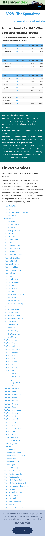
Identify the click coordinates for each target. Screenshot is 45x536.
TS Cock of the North (12, 440)
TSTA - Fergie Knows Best (13, 474)
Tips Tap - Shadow (11, 413)
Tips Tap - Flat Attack (12, 373)
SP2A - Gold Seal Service (13, 255)
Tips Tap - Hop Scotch (12, 376)
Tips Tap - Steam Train (12, 419)
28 (17, 97)
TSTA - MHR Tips (10, 504)
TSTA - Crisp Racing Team (13, 471)
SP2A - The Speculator (23, 14)
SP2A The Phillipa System (13, 318)
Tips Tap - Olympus (11, 404)
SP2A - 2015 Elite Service (13, 221)
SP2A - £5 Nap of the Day (13, 303)
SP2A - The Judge (10, 285)
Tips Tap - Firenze (10, 367)
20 (17, 84)
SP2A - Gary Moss (10, 252)
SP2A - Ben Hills (10, 236)
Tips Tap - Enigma (10, 361)
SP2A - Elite (8, 242)
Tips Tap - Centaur (11, 343)
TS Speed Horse (10, 449)
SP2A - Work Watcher (12, 300)
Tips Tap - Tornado (11, 425)
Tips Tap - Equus (10, 364)
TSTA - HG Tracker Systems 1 (15, 483)
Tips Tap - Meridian (11, 392)
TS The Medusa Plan (11, 461)
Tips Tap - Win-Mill (11, 434)
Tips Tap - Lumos (10, 385)
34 (17, 48)
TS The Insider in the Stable (14, 455)
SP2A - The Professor (12, 291)
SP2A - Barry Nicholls (12, 230)
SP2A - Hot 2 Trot (10, 261)
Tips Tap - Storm (10, 422)
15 (17, 78)
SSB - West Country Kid (12, 337)
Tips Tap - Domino (11, 352)
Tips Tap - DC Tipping (12, 349)
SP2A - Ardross (9, 227)
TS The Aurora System (12, 452)
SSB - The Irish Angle (11, 331)
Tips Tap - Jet (9, 379)
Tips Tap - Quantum (11, 407)
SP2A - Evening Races (12, 246)
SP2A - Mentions (10, 209)
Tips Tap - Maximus (11, 389)
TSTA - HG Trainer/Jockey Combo (16, 486)
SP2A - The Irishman (11, 282)
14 (17, 88)
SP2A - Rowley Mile (11, 279)
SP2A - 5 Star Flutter (11, 224)
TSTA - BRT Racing (11, 468)
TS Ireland (7, 446)
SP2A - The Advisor (11, 215)
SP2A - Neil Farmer (11, 273)
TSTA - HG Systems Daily (13, 480)
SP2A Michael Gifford (12, 309)
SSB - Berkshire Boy (11, 325)
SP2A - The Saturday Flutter (14, 294)
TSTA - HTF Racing (10, 489)
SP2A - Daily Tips (10, 206)
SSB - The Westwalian (12, 334)
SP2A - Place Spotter (11, 276)
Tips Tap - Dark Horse (12, 346)
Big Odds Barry (9, 218)
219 (17, 103)
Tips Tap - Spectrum (11, 416)
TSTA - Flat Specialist (11, 477)
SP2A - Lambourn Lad (12, 264)
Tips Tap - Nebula (10, 398)
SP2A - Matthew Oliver (12, 270)
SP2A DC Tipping (10, 306)
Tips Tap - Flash (10, 370)
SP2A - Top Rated (10, 297)
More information (22, 522)
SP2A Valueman (10, 321)
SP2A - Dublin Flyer (11, 239)
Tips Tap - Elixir (9, 358)
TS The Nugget (9, 465)
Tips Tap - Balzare (10, 340)
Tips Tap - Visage (10, 431)
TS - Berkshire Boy (11, 437)
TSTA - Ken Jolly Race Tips (13, 492)
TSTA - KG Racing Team (12, 495)
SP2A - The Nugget (11, 288)
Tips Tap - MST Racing (12, 395)
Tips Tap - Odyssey (11, 401)
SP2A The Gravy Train (12, 315)
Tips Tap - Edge (9, 355)
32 (17, 91)
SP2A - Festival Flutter (12, 249)
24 (17, 100)
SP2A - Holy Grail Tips (12, 258)
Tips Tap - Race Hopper (13, 410)
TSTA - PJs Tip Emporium (13, 507)
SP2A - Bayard (9, 233)
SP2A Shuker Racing (11, 312)
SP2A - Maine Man (11, 267)
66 (17, 81)
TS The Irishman (10, 458)
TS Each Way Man (10, 443)
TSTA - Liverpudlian (11, 498)
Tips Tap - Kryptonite (12, 382)
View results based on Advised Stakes (29, 21)
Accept (22, 530)
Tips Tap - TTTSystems (12, 428)
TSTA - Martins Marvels (12, 501)
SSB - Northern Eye (11, 328)
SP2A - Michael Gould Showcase (16, 212)
